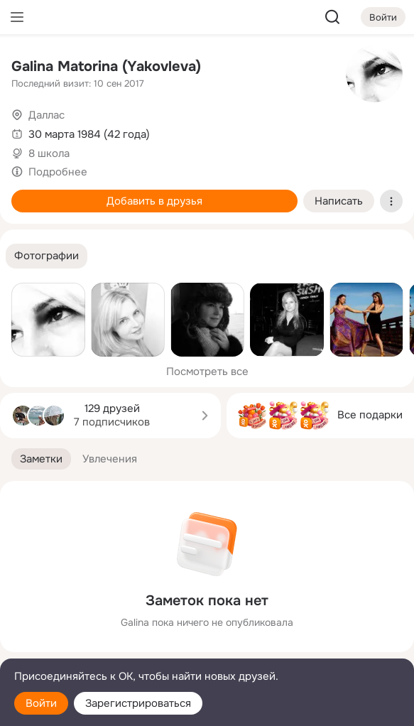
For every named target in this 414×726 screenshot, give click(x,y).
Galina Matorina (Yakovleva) (106, 66)
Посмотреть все (207, 371)
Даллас (46, 115)
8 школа (49, 153)
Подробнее (57, 172)
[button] (46, 256)
